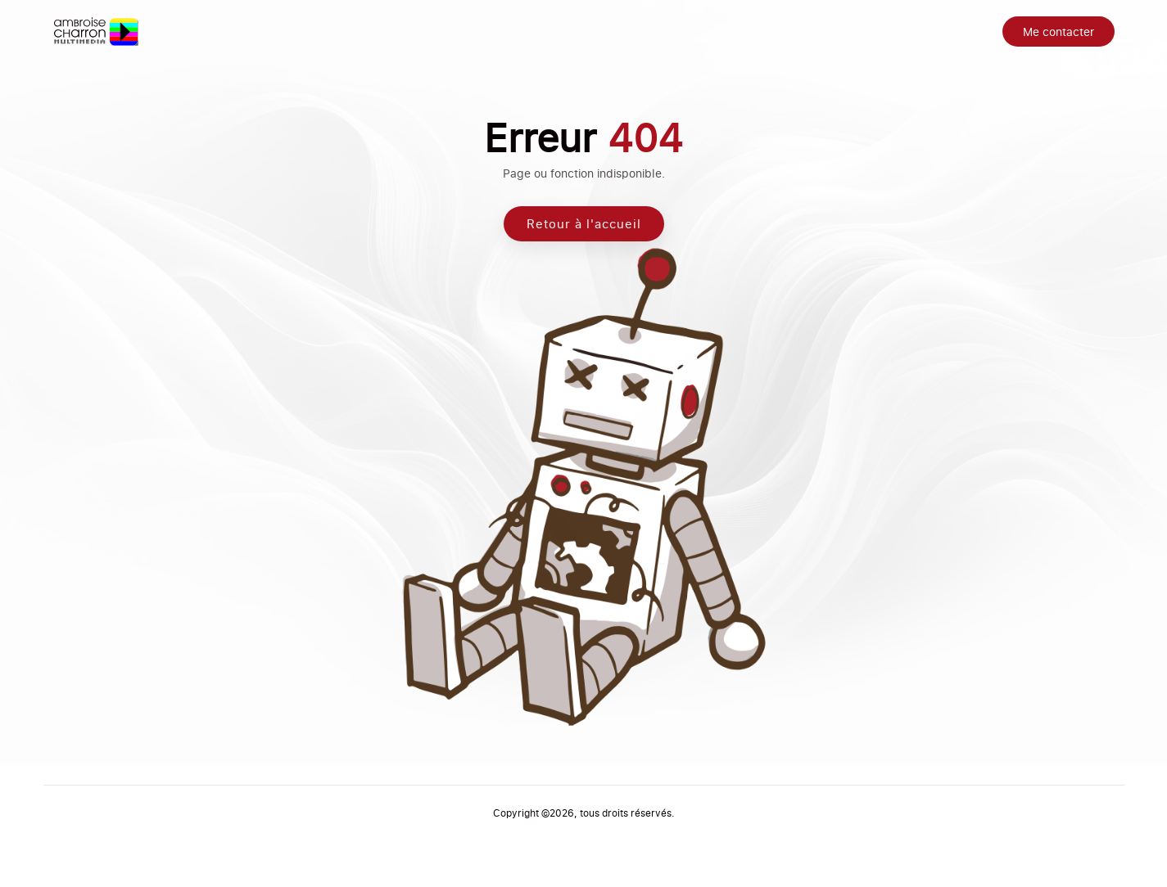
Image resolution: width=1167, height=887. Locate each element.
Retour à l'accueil (584, 228)
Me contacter (1058, 31)
